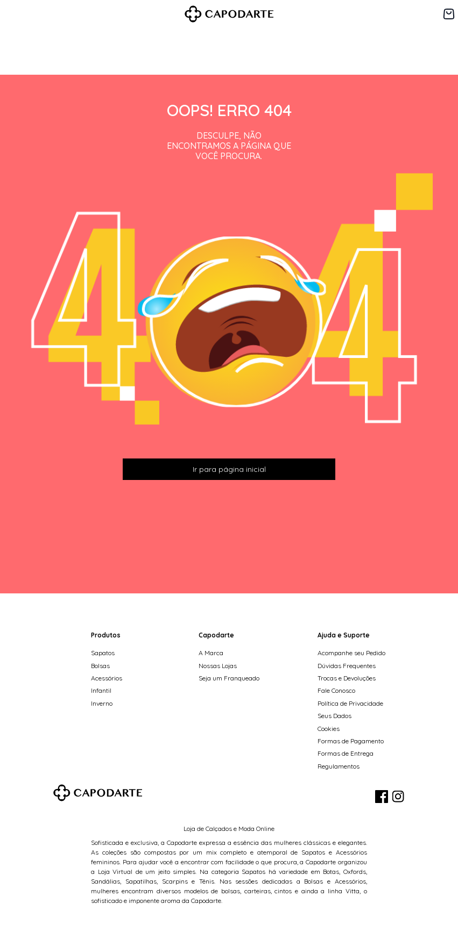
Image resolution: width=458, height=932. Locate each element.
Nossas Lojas (218, 666)
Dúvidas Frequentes (347, 666)
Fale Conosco (336, 690)
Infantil (101, 690)
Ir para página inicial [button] (229, 469)
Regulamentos (339, 766)
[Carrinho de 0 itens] (448, 14)
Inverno (101, 703)
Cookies (329, 729)
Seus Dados (334, 716)
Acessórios (106, 678)
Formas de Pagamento (351, 741)
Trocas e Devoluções (347, 678)
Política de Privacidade (350, 703)
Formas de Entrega (346, 753)
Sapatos (103, 653)
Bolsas (100, 666)
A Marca (211, 653)
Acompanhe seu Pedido (351, 653)
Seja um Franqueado (229, 678)
